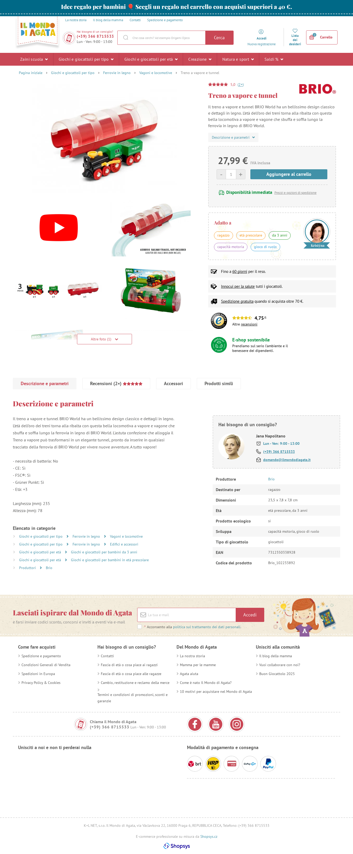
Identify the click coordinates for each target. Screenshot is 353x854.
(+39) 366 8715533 (95, 36)
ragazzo (223, 235)
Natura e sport (238, 59)
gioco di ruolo (265, 246)
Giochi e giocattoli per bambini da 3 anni (104, 552)
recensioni (249, 324)
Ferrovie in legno (117, 72)
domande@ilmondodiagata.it (287, 459)
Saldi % (273, 59)
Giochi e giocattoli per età (151, 59)
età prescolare (251, 235)
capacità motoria (230, 246)
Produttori (28, 567)
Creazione (199, 59)
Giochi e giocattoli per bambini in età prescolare (110, 560)
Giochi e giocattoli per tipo (86, 59)
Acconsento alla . (192, 627)
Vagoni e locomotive (155, 72)
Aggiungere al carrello (288, 174)
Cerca (219, 38)
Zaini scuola (34, 59)
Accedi (250, 615)
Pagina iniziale (30, 72)
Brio (49, 567)
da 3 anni (279, 235)
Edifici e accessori (124, 544)
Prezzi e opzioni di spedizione (295, 192)
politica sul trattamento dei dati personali (206, 627)
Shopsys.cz (208, 836)
